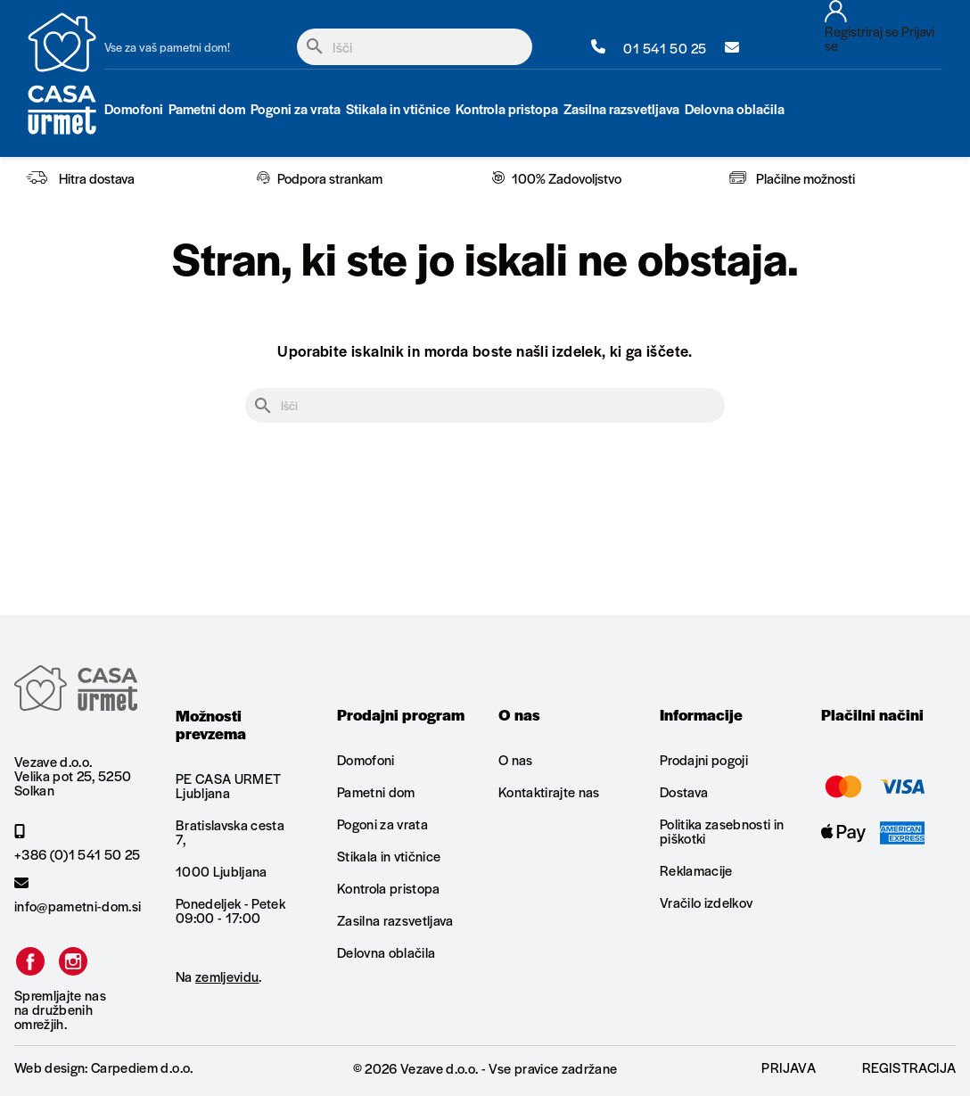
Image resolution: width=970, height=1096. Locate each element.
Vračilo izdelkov (706, 902)
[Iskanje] (414, 47)
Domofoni (366, 761)
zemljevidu (227, 976)
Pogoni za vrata (382, 823)
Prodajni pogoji (704, 761)
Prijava (788, 1067)
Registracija (909, 1067)
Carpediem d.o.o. (142, 1067)
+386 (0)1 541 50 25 (77, 842)
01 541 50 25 (649, 47)
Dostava (684, 791)
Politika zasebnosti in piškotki (722, 830)
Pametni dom (376, 791)
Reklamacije (696, 870)
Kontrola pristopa (388, 887)
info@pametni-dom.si (77, 894)
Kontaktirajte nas (549, 791)
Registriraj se (862, 30)
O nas (515, 761)
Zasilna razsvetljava (395, 920)
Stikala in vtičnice (388, 855)
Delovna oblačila (386, 952)
